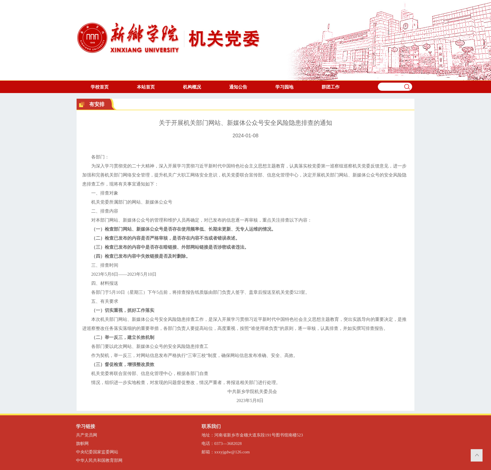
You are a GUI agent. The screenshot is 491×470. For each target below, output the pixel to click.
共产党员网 (86, 435)
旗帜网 (82, 443)
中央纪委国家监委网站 (97, 452)
